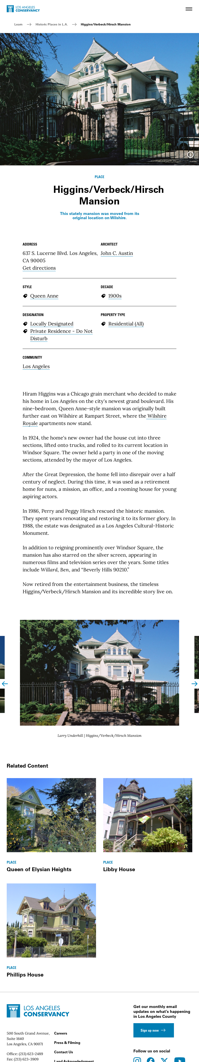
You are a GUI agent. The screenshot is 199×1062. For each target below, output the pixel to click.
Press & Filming (67, 1042)
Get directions (39, 268)
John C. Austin (117, 253)
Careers (60, 1033)
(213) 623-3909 (26, 1059)
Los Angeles (36, 366)
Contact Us (63, 1052)
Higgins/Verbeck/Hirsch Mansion (106, 24)
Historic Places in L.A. (52, 24)
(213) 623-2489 (31, 1054)
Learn (18, 24)
